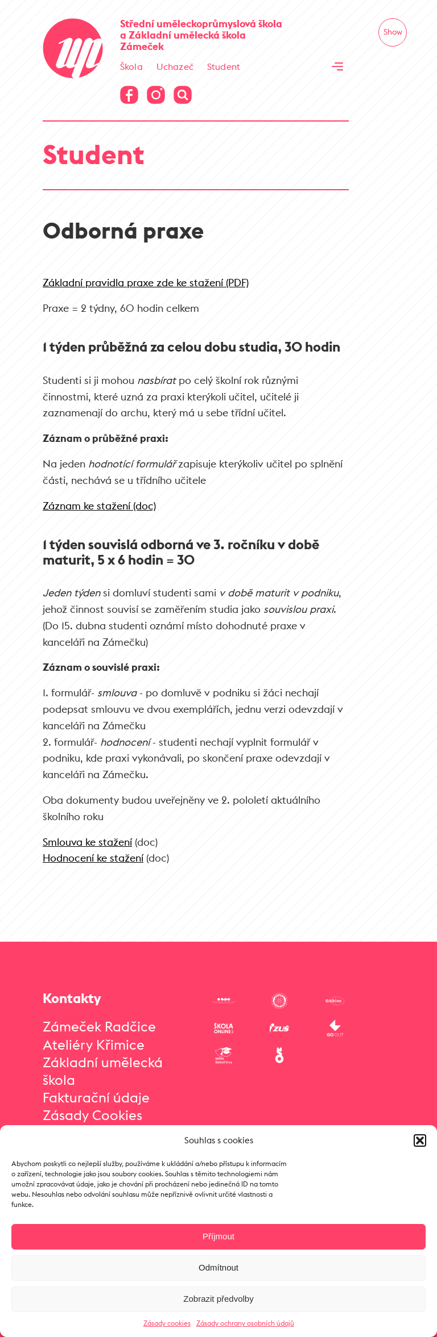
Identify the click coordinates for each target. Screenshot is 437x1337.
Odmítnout (218, 1267)
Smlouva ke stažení (87, 842)
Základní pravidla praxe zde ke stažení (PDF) (146, 282)
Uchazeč (174, 66)
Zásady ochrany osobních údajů (245, 1323)
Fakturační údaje (96, 1097)
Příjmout (218, 1236)
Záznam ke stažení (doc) (99, 505)
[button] (420, 1140)
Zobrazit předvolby (218, 1298)
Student (223, 66)
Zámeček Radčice (99, 1026)
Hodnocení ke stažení (93, 857)
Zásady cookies (167, 1323)
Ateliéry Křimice (94, 1044)
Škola (131, 66)
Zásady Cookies (92, 1114)
